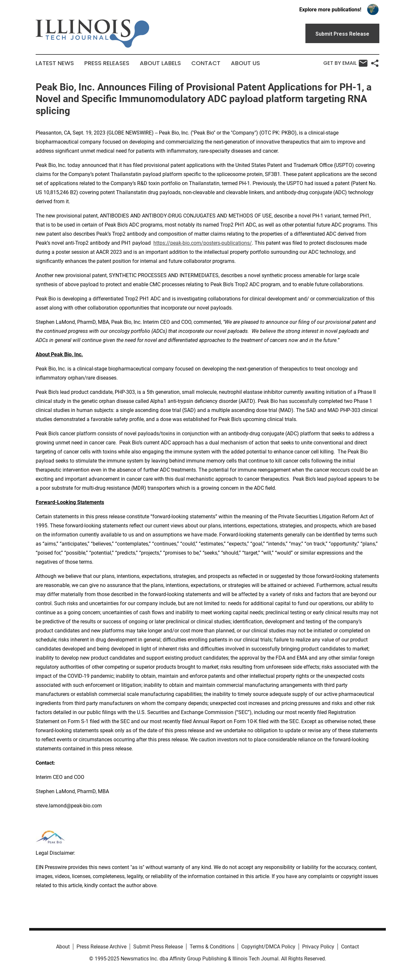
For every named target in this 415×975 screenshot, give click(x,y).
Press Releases (106, 63)
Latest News (55, 63)
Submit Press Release (158, 947)
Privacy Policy (318, 947)
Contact (205, 63)
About (63, 947)
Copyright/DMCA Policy (268, 947)
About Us (245, 63)
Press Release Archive (101, 947)
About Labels (160, 63)
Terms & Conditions (212, 947)
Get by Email (345, 63)
